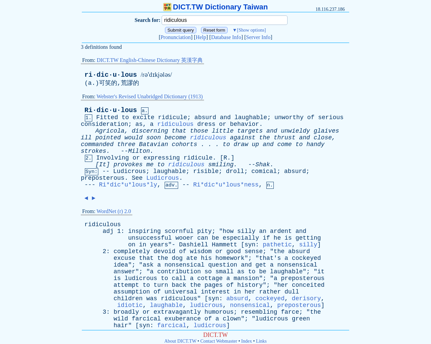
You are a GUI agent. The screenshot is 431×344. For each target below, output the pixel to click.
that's (270, 258)
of (310, 117)
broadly (126, 312)
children (127, 298)
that (179, 131)
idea (120, 265)
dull (292, 291)
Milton (139, 151)
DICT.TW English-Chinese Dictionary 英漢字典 (150, 60)
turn (161, 285)
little (223, 131)
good (233, 251)
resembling (259, 312)
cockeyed (306, 258)
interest (215, 291)
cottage (210, 278)
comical (264, 171)
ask (148, 265)
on (131, 244)
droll (235, 171)
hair (120, 325)
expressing (161, 157)
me (150, 164)
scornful (178, 231)
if (266, 238)
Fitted (107, 117)
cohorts (184, 144)
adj (108, 231)
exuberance (182, 318)
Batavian (153, 144)
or (223, 124)
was (151, 298)
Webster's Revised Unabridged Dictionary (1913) (150, 96)
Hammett (224, 244)
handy (315, 144)
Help (201, 37)
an (262, 231)
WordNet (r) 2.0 (114, 211)
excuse (124, 258)
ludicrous (141, 278)
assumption (131, 291)
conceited (308, 285)
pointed (108, 137)
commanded (97, 144)
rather (270, 291)
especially (241, 238)
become (176, 137)
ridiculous (175, 124)
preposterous (103, 178)
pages (213, 285)
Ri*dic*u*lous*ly (128, 184)
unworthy (288, 117)
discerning (150, 131)
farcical (146, 318)
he (277, 238)
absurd (205, 117)
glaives (326, 131)
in (142, 244)
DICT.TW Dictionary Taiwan (215, 7)
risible (206, 171)
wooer (184, 238)
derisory (306, 298)
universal (180, 291)
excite (144, 117)
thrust (285, 137)
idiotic (130, 305)
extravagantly (177, 312)
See (137, 178)
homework (230, 258)
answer (124, 271)
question (222, 265)
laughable (250, 117)
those (199, 131)
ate (191, 258)
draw (241, 144)
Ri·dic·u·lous (111, 110)
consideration (104, 124)
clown (232, 318)
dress (206, 124)
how (228, 231)
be (215, 238)
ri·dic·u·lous (111, 75)
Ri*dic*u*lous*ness (226, 184)
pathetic (277, 244)
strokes (93, 151)
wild (120, 318)
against (243, 137)
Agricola (109, 131)
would (134, 137)
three (126, 144)
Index (246, 341)
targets (250, 131)
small (225, 271)
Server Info (258, 37)
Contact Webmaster (218, 341)
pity (204, 231)
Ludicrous (129, 171)
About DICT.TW (180, 341)
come (284, 144)
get (261, 265)
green (301, 318)
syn (249, 244)
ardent (281, 231)
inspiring (144, 231)
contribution (179, 271)
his (206, 258)
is (288, 238)
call (179, 278)
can (202, 238)
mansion (246, 278)
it (321, 271)
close (322, 137)
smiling (221, 164)
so (208, 271)
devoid (164, 251)
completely (131, 251)
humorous (218, 312)
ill (86, 137)
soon (153, 137)
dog (177, 258)
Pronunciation (176, 37)
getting (308, 238)
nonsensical (185, 265)
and (225, 117)
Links (261, 341)
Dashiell (193, 244)
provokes (127, 164)
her (282, 285)
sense (253, 251)
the (264, 137)
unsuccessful (150, 238)
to (125, 117)
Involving (112, 157)
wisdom (201, 251)
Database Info (226, 37)
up (255, 144)
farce (290, 312)
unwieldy (295, 131)
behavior (244, 124)
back (179, 285)
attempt (126, 285)
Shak (263, 164)
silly (246, 231)
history (250, 285)
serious (331, 117)
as (139, 124)
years (159, 244)
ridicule (172, 117)
